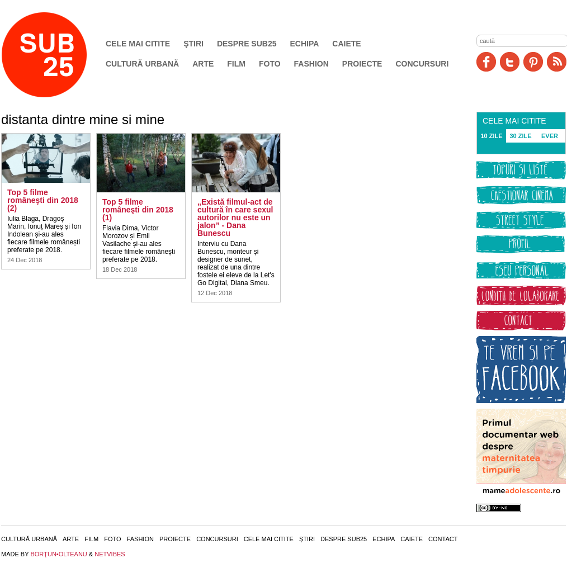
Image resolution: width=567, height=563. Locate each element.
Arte (203, 63)
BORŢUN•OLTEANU (58, 554)
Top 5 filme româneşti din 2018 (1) (137, 209)
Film (236, 63)
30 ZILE (520, 136)
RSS (556, 62)
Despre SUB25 (247, 43)
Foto (270, 63)
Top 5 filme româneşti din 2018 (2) (42, 200)
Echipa (304, 43)
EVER (549, 136)
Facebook (486, 62)
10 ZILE (491, 136)
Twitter (509, 62)
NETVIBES (109, 554)
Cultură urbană (142, 63)
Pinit (533, 62)
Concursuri (421, 63)
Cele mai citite (138, 43)
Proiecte (362, 63)
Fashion (311, 63)
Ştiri (193, 43)
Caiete (346, 43)
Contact (442, 539)
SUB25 (57, 55)
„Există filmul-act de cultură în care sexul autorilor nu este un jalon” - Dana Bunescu (235, 217)
